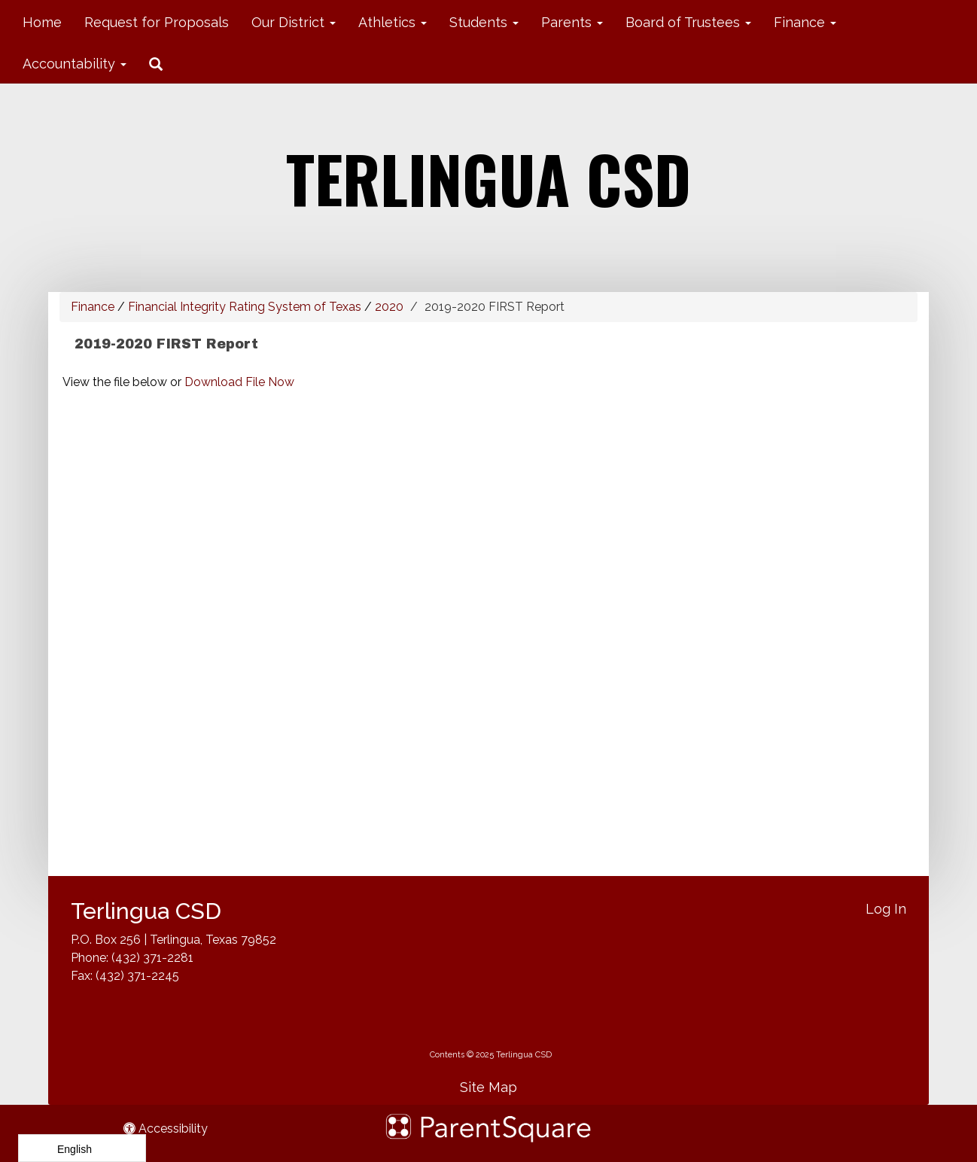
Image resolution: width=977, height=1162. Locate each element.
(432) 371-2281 (152, 958)
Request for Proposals (156, 22)
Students (484, 22)
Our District (293, 22)
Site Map (488, 1087)
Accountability (74, 63)
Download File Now (239, 382)
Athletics (392, 22)
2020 (389, 307)
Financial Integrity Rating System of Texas (244, 307)
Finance (805, 22)
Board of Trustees (688, 22)
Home (42, 22)
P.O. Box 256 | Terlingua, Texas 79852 (173, 939)
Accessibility (165, 1128)
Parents (572, 22)
